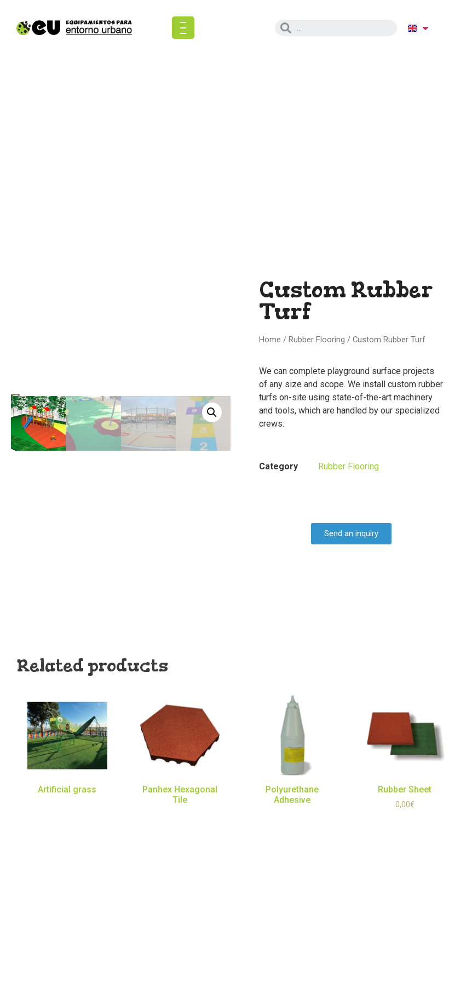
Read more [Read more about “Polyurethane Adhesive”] (292, 816)
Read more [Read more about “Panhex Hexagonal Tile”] (180, 816)
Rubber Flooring (317, 339)
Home (270, 339)
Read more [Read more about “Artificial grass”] (67, 805)
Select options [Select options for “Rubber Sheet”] (405, 820)
